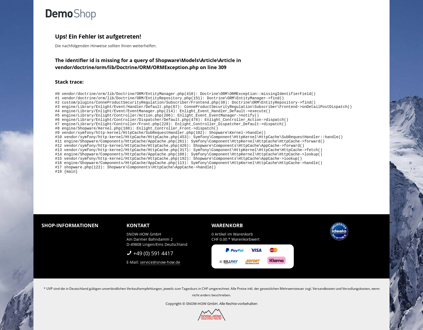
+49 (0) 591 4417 (150, 253)
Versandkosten (324, 288)
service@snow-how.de (160, 262)
